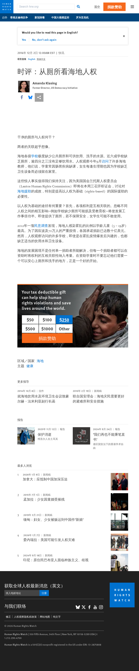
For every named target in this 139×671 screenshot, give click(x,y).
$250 (64, 319)
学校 (34, 156)
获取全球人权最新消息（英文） (34, 585)
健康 (29, 365)
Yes (24, 40)
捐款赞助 (114, 6)
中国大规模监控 (62, 17)
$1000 (47, 328)
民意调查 (41, 226)
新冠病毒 (42, 17)
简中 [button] (97, 7)
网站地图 (45, 616)
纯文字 (57, 616)
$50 (30, 319)
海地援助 (24, 191)
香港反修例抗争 (21, 17)
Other (64, 328)
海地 (40, 360)
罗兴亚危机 (84, 17)
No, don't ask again (44, 40)
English (31, 59)
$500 (30, 328)
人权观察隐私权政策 (25, 616)
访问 (105, 161)
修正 (8, 616)
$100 (47, 319)
